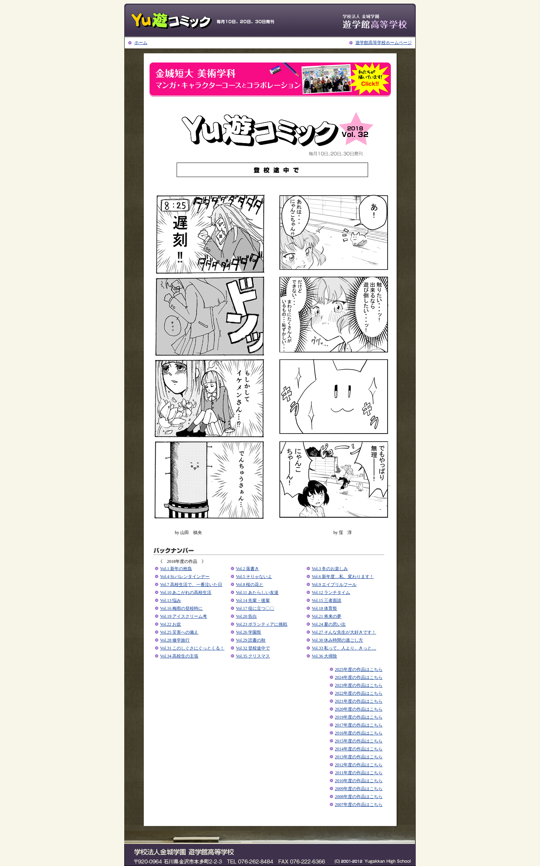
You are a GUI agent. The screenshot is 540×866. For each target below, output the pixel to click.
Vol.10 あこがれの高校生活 (185, 592)
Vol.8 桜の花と (249, 584)
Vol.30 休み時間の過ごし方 (337, 640)
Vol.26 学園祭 (248, 632)
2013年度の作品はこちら (359, 756)
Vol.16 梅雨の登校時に (181, 608)
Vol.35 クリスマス (253, 656)
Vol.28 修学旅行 (175, 640)
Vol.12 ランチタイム (331, 592)
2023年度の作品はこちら (359, 685)
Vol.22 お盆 (170, 624)
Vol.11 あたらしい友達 (257, 592)
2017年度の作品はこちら (359, 725)
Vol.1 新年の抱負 (176, 568)
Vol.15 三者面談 (326, 600)
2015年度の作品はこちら (359, 741)
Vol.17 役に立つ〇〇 (255, 608)
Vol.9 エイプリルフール (334, 584)
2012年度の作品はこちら (359, 764)
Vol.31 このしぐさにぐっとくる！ (192, 648)
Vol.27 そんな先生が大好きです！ (344, 632)
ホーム (140, 42)
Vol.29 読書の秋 (250, 640)
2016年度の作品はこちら (359, 733)
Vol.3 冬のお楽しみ (330, 568)
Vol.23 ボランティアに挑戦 (261, 624)
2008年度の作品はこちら (359, 796)
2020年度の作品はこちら (359, 709)
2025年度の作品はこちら (359, 669)
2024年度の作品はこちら (359, 677)
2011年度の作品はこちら (359, 772)
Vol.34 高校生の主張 (179, 656)
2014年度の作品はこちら (359, 748)
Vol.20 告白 (246, 616)
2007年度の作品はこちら (359, 804)
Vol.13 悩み (170, 600)
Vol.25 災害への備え (179, 632)
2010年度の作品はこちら (359, 780)
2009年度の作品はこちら (359, 788)
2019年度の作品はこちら (359, 717)
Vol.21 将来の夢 (326, 616)
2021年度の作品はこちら (359, 701)
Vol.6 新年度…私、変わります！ (343, 576)
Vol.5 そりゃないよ (254, 576)
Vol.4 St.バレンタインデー (184, 576)
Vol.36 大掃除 (324, 656)
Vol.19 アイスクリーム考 (183, 616)
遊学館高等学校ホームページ (383, 42)
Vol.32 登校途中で (253, 648)
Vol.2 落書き (247, 568)
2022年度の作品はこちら (359, 693)
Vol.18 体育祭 (324, 608)
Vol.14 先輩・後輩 (253, 600)
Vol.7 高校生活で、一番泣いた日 (191, 584)
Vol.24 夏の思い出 (329, 624)
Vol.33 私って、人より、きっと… (344, 648)
